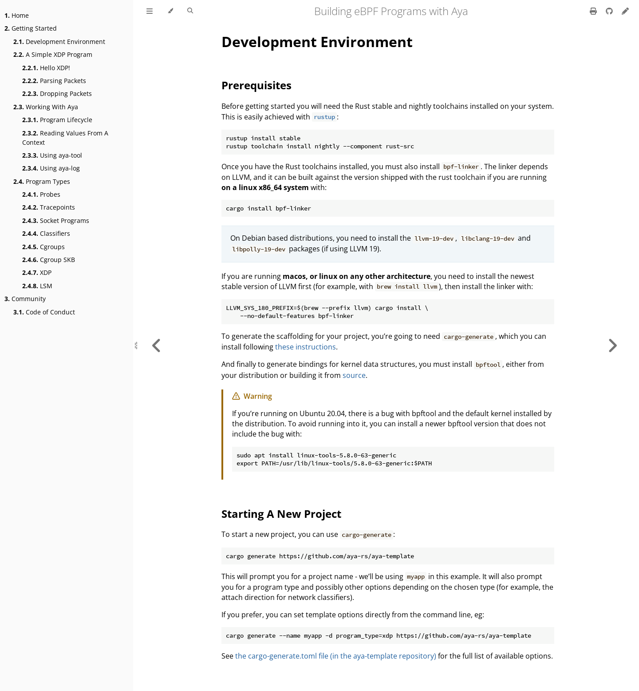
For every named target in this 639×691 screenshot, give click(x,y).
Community (25, 298)
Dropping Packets (57, 93)
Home (16, 15)
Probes (41, 194)
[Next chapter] (612, 345)
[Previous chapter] (157, 345)
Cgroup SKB (48, 259)
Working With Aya (45, 107)
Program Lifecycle (57, 119)
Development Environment (59, 41)
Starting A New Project (281, 513)
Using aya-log (51, 168)
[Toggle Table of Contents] (149, 11)
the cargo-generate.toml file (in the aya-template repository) (335, 656)
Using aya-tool (52, 155)
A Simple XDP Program (52, 54)
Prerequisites (256, 85)
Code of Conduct (44, 312)
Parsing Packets (54, 80)
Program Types (41, 181)
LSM (37, 286)
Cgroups (43, 246)
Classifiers (46, 233)
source (354, 375)
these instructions (305, 347)
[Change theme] (170, 11)
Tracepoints (48, 207)
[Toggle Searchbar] (190, 11)
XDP (36, 272)
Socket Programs (55, 220)
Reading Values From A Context (65, 138)
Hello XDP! (46, 68)
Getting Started (30, 28)
